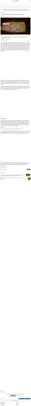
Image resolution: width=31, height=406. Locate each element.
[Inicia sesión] (30, 1)
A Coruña (17, 403)
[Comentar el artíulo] (28, 40)
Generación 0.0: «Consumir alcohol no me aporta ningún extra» (9, 129)
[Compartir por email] (3, 40)
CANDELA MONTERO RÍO (3, 179)
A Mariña (17, 404)
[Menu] (1, 1)
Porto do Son (5, 167)
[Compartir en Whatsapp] (1, 40)
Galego (17, 400)
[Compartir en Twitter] (6, 40)
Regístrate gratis (13, 395)
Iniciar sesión (18, 395)
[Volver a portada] (15, 1)
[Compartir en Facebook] (4, 40)
